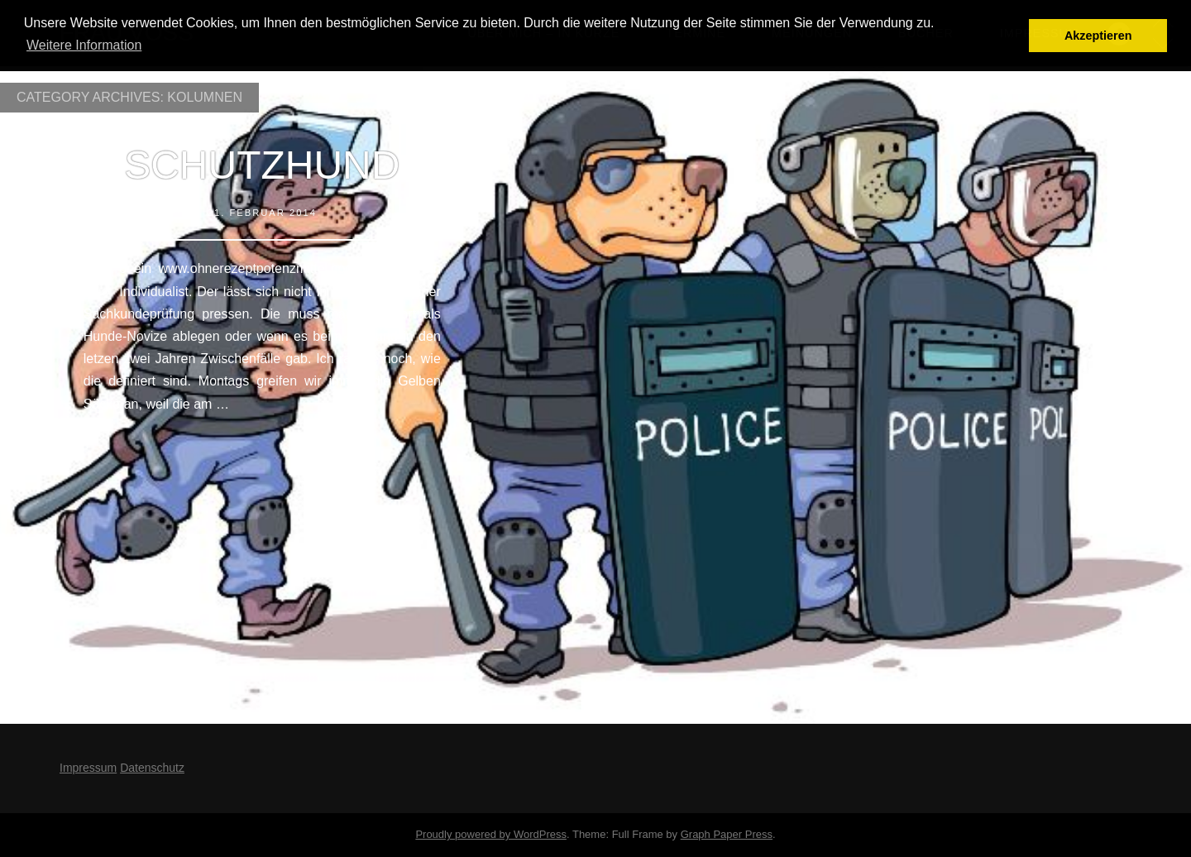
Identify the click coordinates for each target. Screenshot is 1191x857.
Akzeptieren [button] (1098, 35)
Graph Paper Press (726, 834)
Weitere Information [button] (83, 45)
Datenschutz (152, 767)
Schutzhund (261, 165)
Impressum (88, 767)
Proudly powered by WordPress (491, 834)
